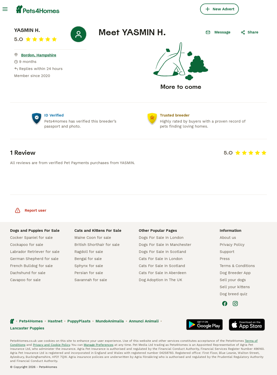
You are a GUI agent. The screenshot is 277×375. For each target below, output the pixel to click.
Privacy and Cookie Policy (51, 345)
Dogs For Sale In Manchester (165, 244)
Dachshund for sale (27, 273)
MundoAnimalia (110, 321)
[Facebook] (225, 303)
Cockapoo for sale (26, 244)
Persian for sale (88, 273)
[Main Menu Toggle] (5, 9)
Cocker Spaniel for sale (31, 237)
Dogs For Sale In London (161, 237)
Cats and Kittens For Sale (97, 230)
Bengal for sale (88, 258)
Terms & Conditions (237, 266)
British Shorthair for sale (97, 244)
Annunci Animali (144, 321)
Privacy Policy (232, 244)
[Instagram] (235, 303)
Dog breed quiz (233, 294)
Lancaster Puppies (27, 328)
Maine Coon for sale (92, 237)
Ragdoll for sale (88, 251)
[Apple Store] (247, 325)
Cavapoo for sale (25, 280)
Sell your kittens (235, 287)
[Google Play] (204, 325)
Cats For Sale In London (160, 258)
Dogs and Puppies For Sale (35, 230)
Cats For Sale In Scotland (162, 266)
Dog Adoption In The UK (160, 280)
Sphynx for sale (88, 266)
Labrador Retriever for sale (35, 251)
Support (227, 251)
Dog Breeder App (235, 273)
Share (249, 32)
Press (225, 258)
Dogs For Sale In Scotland (162, 251)
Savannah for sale (90, 280)
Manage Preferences (98, 345)
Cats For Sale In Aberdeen (162, 273)
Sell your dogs (233, 280)
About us (228, 237)
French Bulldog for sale (31, 266)
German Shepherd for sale (34, 258)
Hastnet (55, 321)
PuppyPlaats (78, 321)
